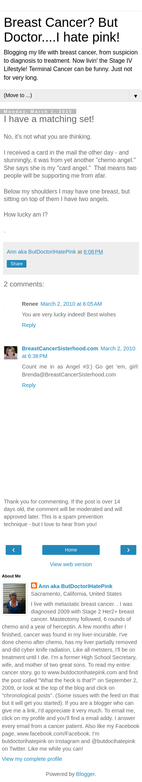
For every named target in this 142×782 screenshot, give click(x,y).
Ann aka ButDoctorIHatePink (76, 586)
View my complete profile (32, 759)
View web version (71, 564)
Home (71, 550)
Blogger (85, 774)
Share (17, 263)
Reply (29, 325)
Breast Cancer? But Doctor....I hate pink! (62, 29)
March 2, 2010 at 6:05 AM (71, 304)
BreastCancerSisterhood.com (60, 348)
